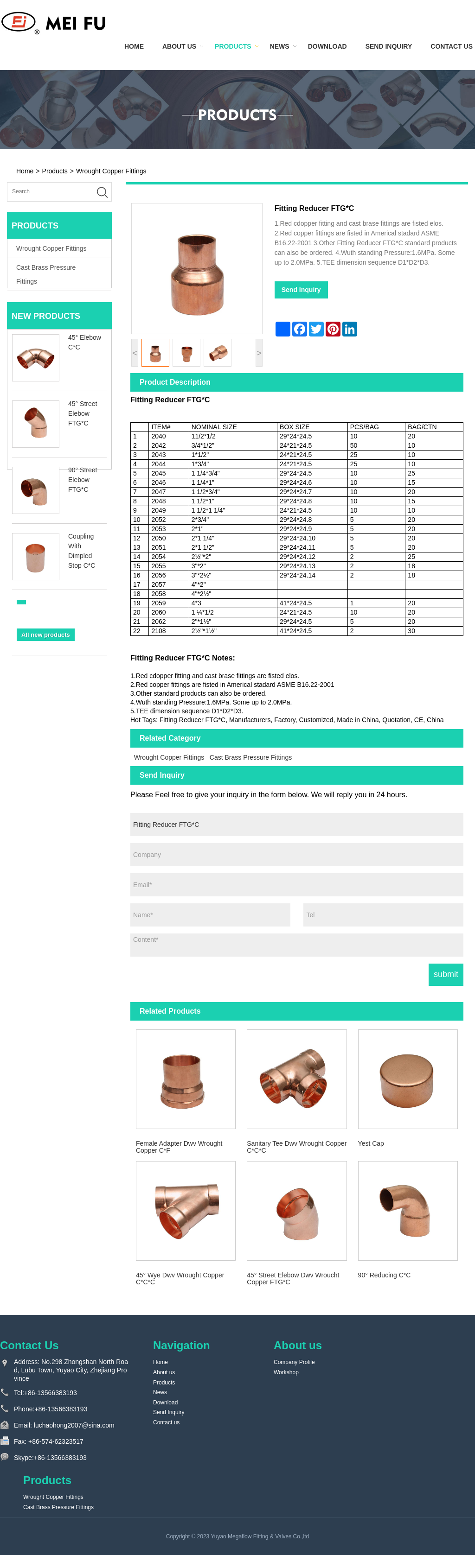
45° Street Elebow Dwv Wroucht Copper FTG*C (293, 1278)
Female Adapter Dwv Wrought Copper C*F (179, 1147)
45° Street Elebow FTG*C (82, 416)
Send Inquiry (389, 46)
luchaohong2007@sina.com (74, 1425)
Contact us (451, 46)
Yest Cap (371, 1143)
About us (179, 46)
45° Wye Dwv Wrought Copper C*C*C (180, 1278)
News (279, 46)
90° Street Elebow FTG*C (82, 483)
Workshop (286, 1372)
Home (134, 46)
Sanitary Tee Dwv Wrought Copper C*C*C (297, 1147)
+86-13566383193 (50, 1392)
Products (233, 46)
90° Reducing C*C (384, 1275)
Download (327, 46)
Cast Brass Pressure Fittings (251, 757)
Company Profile (294, 1362)
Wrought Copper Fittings (111, 171)
